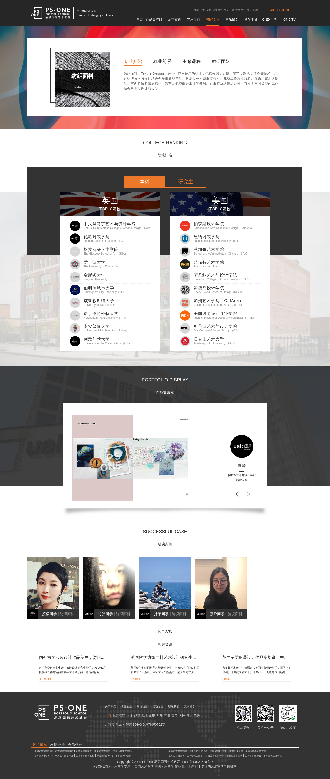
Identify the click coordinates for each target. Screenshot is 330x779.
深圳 (214, 9)
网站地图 (142, 706)
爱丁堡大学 (94, 262)
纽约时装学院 (207, 236)
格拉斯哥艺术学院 (101, 249)
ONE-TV (289, 19)
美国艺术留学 (164, 766)
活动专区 (157, 706)
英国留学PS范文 (218, 751)
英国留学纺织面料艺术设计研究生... (163, 657)
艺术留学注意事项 (272, 755)
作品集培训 (154, 19)
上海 (202, 9)
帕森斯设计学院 (209, 224)
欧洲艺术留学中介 (64, 755)
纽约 (249, 9)
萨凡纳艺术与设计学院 (215, 275)
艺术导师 (193, 19)
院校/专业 (212, 19)
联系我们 (173, 706)
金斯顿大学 (94, 275)
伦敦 (255, 9)
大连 (243, 9)
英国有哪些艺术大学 (255, 751)
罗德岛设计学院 (209, 288)
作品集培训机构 (105, 755)
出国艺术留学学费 (214, 755)
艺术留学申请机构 (223, 766)
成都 (208, 9)
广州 (231, 9)
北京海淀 (118, 715)
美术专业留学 (236, 751)
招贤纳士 (126, 706)
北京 (196, 9)
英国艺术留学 (144, 766)
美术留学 (189, 706)
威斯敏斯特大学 (99, 301)
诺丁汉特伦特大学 (101, 313)
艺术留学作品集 (123, 755)
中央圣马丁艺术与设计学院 (110, 224)
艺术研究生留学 (195, 755)
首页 (139, 19)
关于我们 (110, 706)
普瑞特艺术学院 (209, 262)
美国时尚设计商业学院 (215, 313)
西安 (225, 9)
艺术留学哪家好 (84, 751)
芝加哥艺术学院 (209, 249)
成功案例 (174, 19)
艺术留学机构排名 (64, 751)
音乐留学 (232, 19)
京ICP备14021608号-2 (197, 762)
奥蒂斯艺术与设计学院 (215, 326)
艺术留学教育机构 (85, 755)
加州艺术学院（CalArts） (219, 301)
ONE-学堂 (269, 19)
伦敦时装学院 (97, 236)
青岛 (237, 9)
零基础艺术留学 (234, 755)
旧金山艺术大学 (209, 339)
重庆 (220, 9)
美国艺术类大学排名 (123, 751)
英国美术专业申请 (198, 751)
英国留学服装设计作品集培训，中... (255, 657)
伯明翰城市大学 (99, 288)
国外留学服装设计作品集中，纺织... (71, 657)
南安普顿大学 (97, 326)
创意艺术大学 (97, 339)
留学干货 (251, 19)
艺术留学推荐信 (253, 755)
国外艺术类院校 (102, 751)
